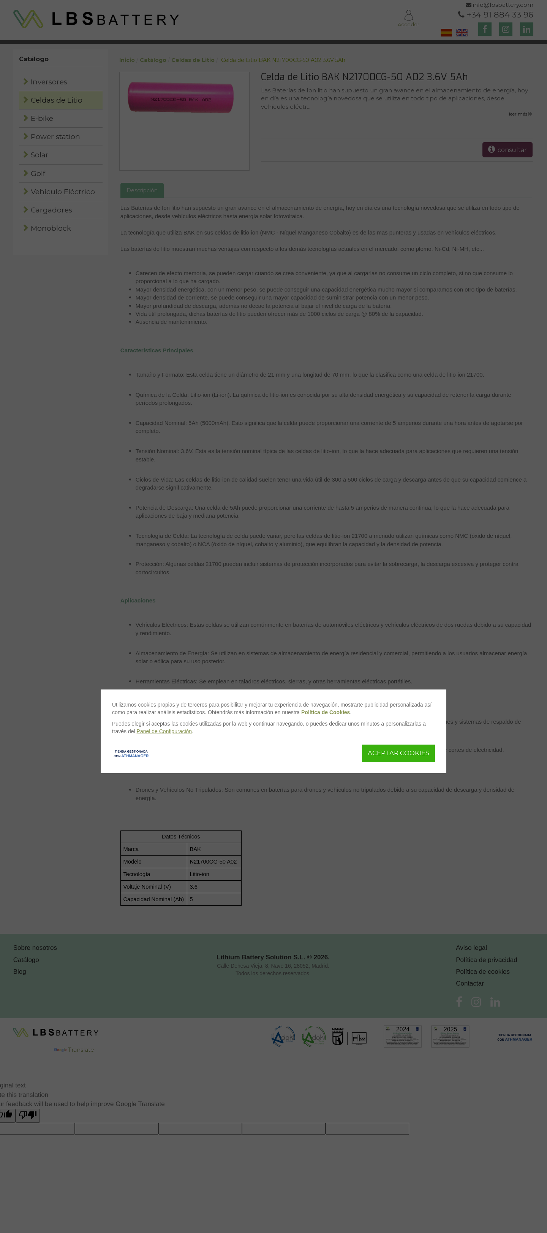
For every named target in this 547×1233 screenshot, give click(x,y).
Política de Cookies (325, 712)
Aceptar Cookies (398, 753)
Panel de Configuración (164, 731)
